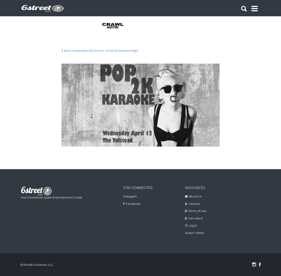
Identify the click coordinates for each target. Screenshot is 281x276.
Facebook (133, 203)
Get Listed (195, 218)
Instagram (130, 196)
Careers (194, 203)
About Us (195, 196)
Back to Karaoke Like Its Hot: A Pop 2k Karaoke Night (101, 50)
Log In (193, 225)
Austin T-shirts (194, 233)
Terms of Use (197, 211)
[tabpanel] (115, 26)
